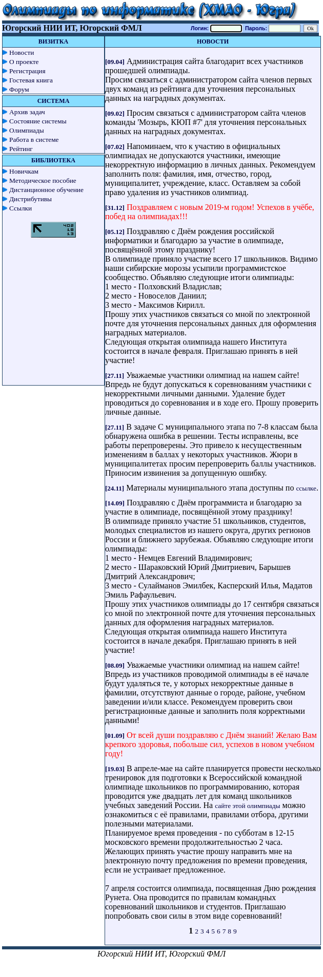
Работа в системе (34, 139)
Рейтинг (21, 149)
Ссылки (20, 208)
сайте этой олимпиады (247, 806)
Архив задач (27, 112)
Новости (21, 52)
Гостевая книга (31, 80)
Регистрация (27, 71)
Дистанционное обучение (46, 190)
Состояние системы (38, 121)
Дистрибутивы (30, 199)
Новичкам (23, 171)
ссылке (306, 488)
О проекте (24, 62)
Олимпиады (26, 130)
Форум (19, 89)
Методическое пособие (42, 180)
